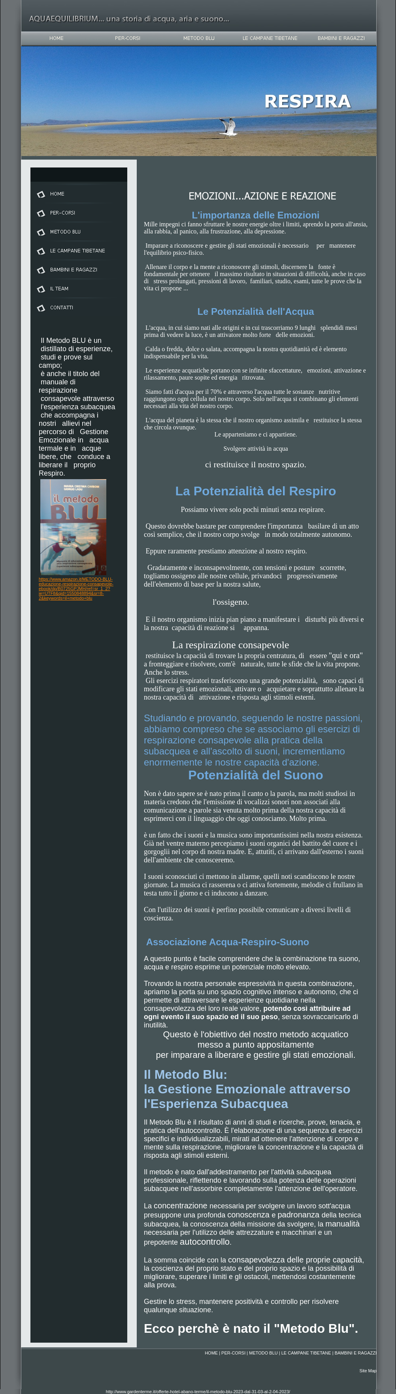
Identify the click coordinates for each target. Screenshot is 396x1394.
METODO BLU (263, 1353)
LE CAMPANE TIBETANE (306, 1353)
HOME (211, 1353)
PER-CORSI (233, 1353)
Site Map (368, 1370)
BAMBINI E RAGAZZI (356, 1353)
